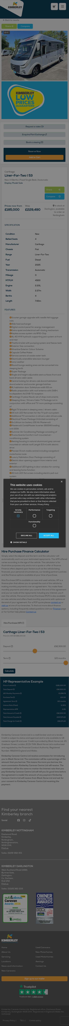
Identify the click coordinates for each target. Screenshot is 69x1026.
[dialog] (34, 513)
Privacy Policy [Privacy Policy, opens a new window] (43, 504)
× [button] (61, 482)
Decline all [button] (26, 535)
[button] (18, 542)
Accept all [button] (49, 535)
